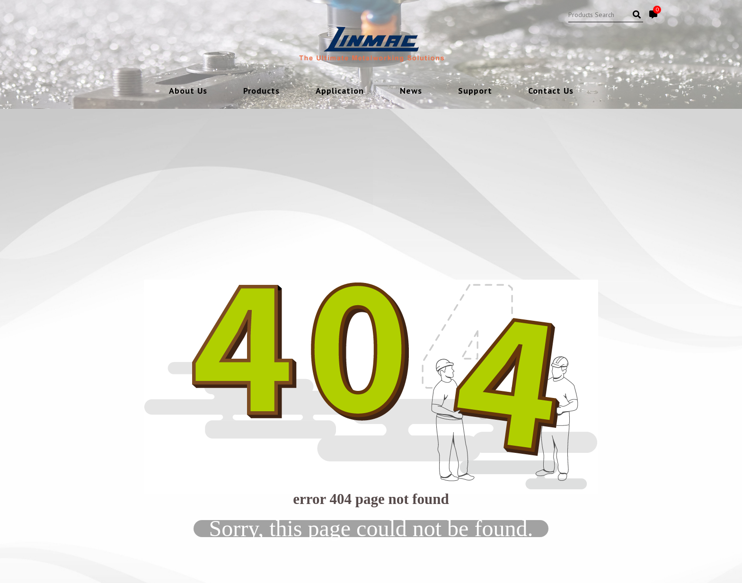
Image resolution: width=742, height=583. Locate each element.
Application (340, 91)
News (411, 91)
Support (475, 91)
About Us (188, 91)
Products (261, 91)
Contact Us (551, 91)
